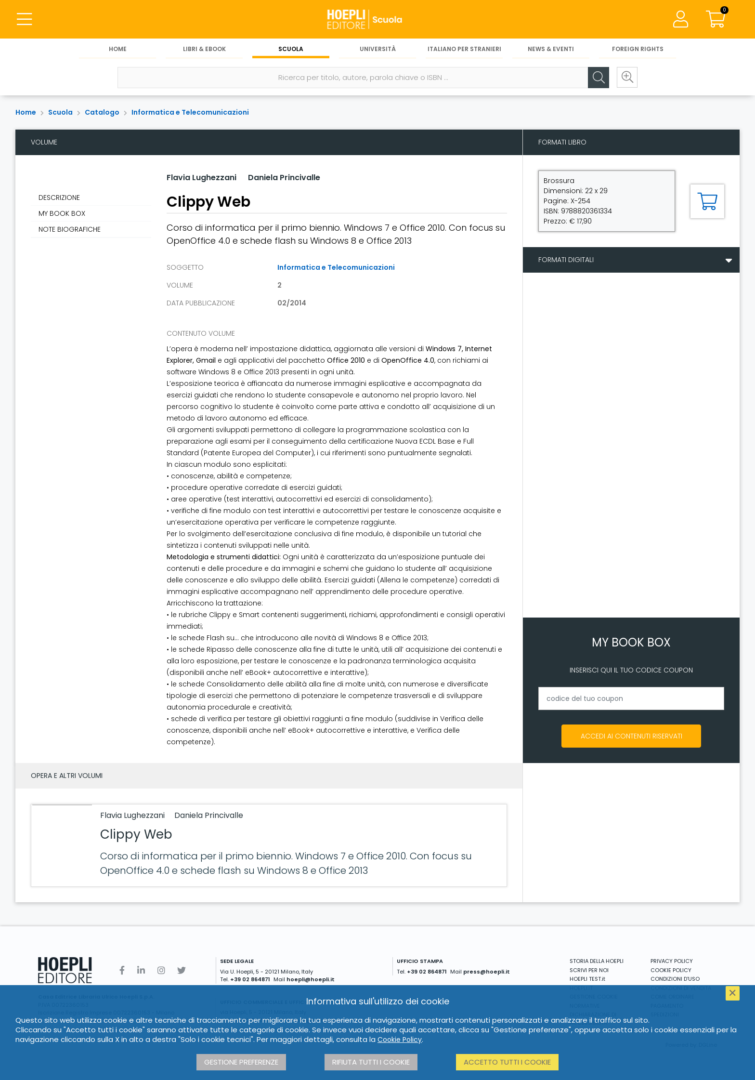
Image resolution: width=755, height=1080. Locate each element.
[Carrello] (715, 19)
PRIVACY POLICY (672, 961)
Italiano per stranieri (464, 49)
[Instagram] (161, 970)
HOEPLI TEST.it (587, 979)
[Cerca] (598, 77)
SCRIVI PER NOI (589, 970)
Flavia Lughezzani (201, 177)
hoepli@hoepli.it (310, 979)
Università (378, 49)
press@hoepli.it (486, 971)
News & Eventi (551, 49)
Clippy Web (136, 834)
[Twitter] (181, 970)
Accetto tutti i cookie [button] (507, 1062)
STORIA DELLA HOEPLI (597, 961)
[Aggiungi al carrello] (707, 201)
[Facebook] (122, 970)
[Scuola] (377, 19)
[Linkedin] (141, 970)
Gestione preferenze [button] (241, 1062)
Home (118, 49)
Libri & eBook (204, 49)
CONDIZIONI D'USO (675, 979)
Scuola (290, 49)
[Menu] (24, 19)
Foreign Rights (638, 49)
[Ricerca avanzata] (627, 77)
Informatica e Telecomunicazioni (190, 112)
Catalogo (102, 112)
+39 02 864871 (250, 979)
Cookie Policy (400, 1039)
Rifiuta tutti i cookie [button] (371, 1062)
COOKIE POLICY (671, 970)
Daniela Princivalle (284, 177)
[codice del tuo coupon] (631, 698)
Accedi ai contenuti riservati (631, 736)
